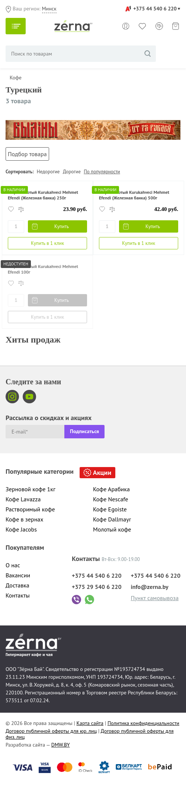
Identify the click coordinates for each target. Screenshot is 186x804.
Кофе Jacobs (21, 529)
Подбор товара (27, 154)
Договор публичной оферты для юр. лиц (51, 731)
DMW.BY (60, 744)
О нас (13, 565)
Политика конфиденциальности (143, 723)
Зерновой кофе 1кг (30, 489)
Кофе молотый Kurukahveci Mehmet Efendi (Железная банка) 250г (43, 194)
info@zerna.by (150, 586)
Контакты (18, 595)
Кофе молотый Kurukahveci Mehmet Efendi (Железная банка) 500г (134, 194)
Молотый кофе (112, 529)
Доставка (17, 585)
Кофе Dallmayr (112, 519)
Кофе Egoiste (110, 509)
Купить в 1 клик (47, 243)
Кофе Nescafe (110, 499)
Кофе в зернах (25, 519)
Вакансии (18, 575)
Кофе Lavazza (23, 499)
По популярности (102, 171)
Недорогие (48, 171)
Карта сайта (90, 723)
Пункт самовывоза (155, 598)
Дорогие (72, 171)
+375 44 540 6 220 (155, 8)
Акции (102, 472)
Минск (49, 8)
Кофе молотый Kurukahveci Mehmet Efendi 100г (43, 269)
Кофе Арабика (111, 489)
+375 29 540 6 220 (97, 586)
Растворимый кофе (30, 509)
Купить (62, 226)
